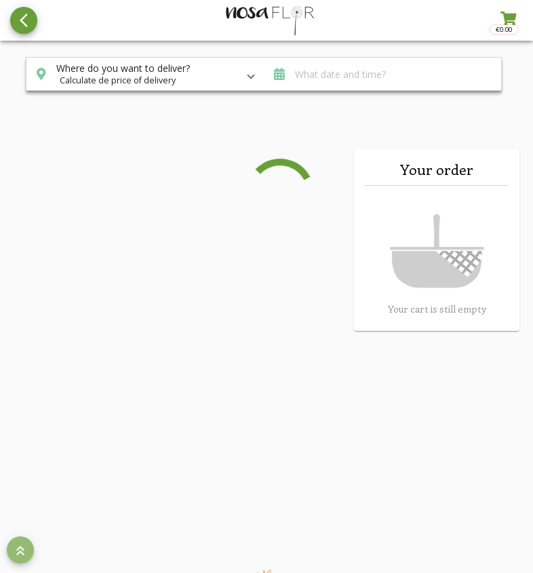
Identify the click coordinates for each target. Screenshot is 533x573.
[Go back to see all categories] (23, 20)
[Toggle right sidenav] (507, 20)
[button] (145, 74)
